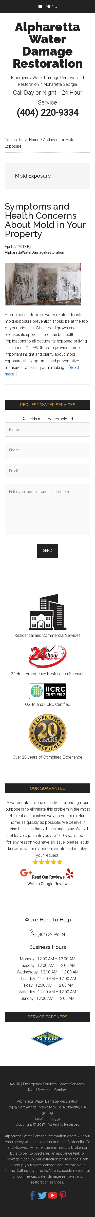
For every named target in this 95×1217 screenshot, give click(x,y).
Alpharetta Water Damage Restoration (48, 45)
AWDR (15, 1084)
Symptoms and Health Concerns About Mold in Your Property (45, 220)
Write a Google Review (47, 883)
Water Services (72, 1084)
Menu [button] (51, 6)
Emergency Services (40, 1084)
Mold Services (39, 1090)
